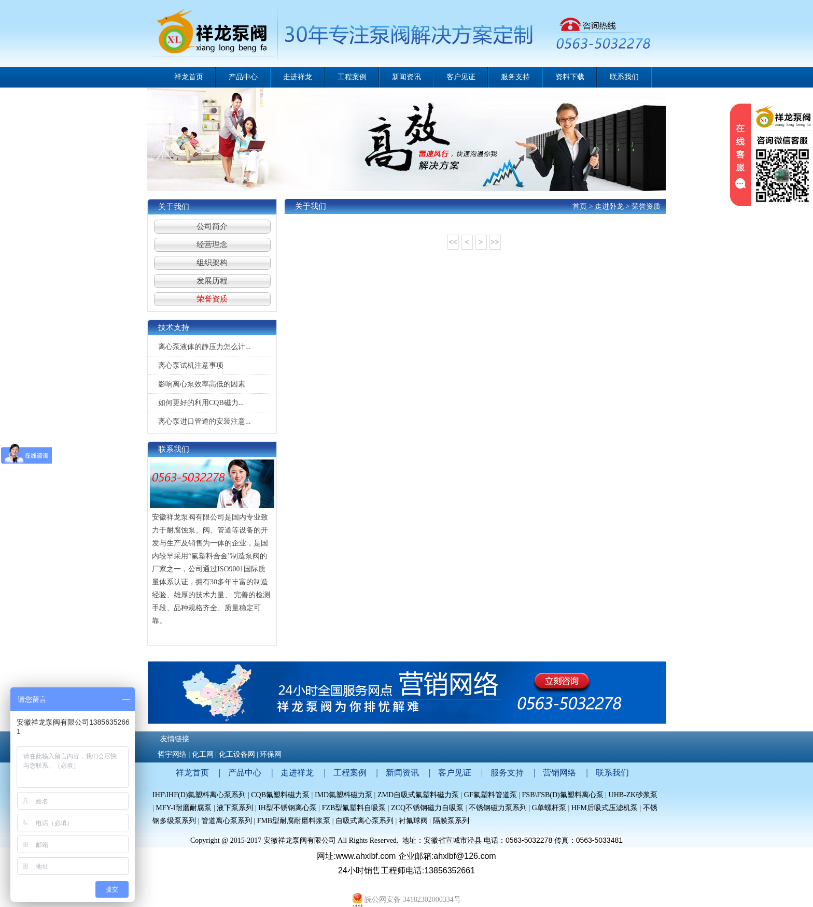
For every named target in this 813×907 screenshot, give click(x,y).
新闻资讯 (402, 772)
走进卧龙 (609, 206)
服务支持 (507, 772)
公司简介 (212, 226)
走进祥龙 (297, 772)
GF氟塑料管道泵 (490, 795)
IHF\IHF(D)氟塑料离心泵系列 (199, 795)
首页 (579, 206)
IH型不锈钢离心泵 (287, 808)
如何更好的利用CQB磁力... (201, 403)
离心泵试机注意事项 (190, 365)
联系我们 (612, 772)
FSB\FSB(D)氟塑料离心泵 (563, 795)
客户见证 (454, 772)
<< (453, 242)
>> (495, 242)
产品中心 (244, 772)
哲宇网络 (172, 754)
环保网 (271, 754)
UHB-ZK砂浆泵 (633, 795)
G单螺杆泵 (549, 808)
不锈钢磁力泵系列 (498, 808)
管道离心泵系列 (226, 821)
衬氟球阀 (413, 821)
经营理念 (212, 244)
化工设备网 (237, 754)
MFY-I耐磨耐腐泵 (184, 808)
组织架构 (212, 262)
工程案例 (350, 772)
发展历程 (212, 281)
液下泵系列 (236, 808)
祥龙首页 (188, 77)
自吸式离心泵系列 (364, 821)
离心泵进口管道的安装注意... (204, 421)
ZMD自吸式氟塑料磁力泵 (418, 795)
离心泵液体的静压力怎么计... (204, 347)
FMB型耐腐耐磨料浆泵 (294, 821)
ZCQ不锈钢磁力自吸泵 (427, 808)
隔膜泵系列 (451, 821)
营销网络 (559, 772)
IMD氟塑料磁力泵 (343, 795)
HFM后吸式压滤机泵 (604, 808)
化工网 (203, 754)
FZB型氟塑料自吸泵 (354, 808)
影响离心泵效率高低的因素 (201, 384)
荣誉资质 (212, 299)
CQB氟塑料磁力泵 (280, 795)
